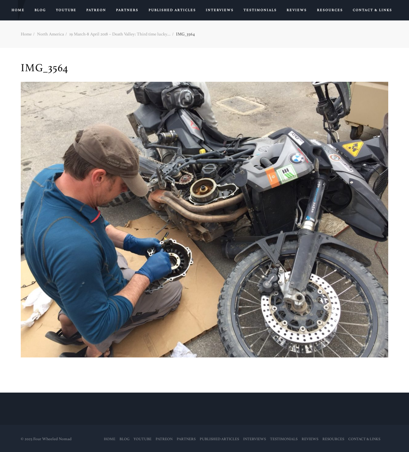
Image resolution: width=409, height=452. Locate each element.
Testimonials (260, 10)
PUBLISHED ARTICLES (172, 10)
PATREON (96, 10)
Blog (40, 10)
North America (50, 34)
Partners (127, 10)
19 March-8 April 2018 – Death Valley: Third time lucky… (120, 34)
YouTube (66, 10)
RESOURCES (330, 10)
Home (18, 10)
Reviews (297, 10)
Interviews (220, 10)
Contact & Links (372, 10)
